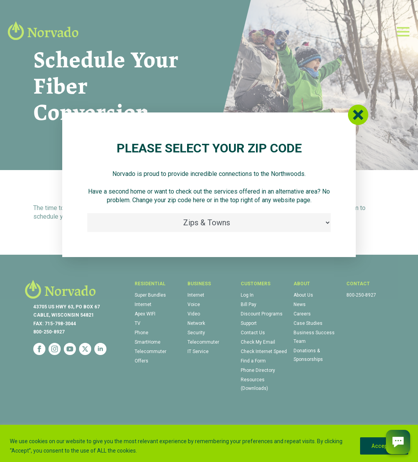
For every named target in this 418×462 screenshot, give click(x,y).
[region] (209, 443)
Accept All (384, 446)
